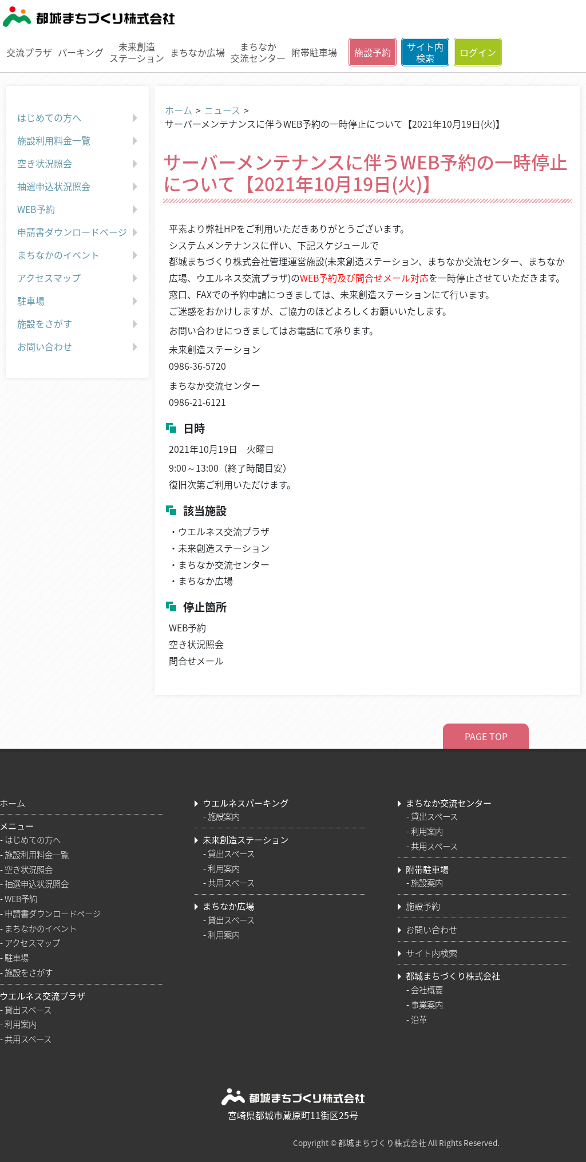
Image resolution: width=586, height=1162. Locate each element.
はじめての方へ (78, 118)
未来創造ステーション (136, 51)
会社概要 (427, 989)
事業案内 (427, 1004)
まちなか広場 (197, 52)
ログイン (478, 52)
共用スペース (28, 1039)
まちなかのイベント (78, 255)
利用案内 (21, 1024)
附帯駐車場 (314, 52)
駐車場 (78, 301)
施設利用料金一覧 (78, 141)
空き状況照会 (78, 164)
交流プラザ (29, 52)
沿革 (419, 1019)
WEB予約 (78, 209)
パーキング (81, 52)
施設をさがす (78, 324)
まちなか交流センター (258, 51)
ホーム (178, 110)
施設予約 (372, 52)
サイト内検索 (425, 52)
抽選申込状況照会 (78, 186)
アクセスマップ (78, 278)
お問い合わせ (78, 347)
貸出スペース (28, 1009)
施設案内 (224, 816)
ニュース (222, 110)
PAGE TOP (486, 736)
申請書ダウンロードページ (78, 232)
